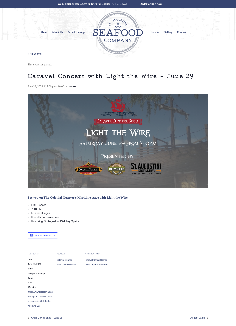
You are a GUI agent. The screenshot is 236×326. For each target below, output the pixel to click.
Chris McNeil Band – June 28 (46, 318)
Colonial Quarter (64, 260)
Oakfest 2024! (197, 318)
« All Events (35, 54)
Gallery (168, 32)
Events (155, 32)
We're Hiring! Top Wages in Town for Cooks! (84, 3)
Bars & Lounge (76, 32)
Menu (44, 32)
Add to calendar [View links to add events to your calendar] (43, 235)
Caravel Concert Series (96, 260)
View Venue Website (66, 264)
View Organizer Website (96, 264)
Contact (181, 32)
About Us (57, 32)
